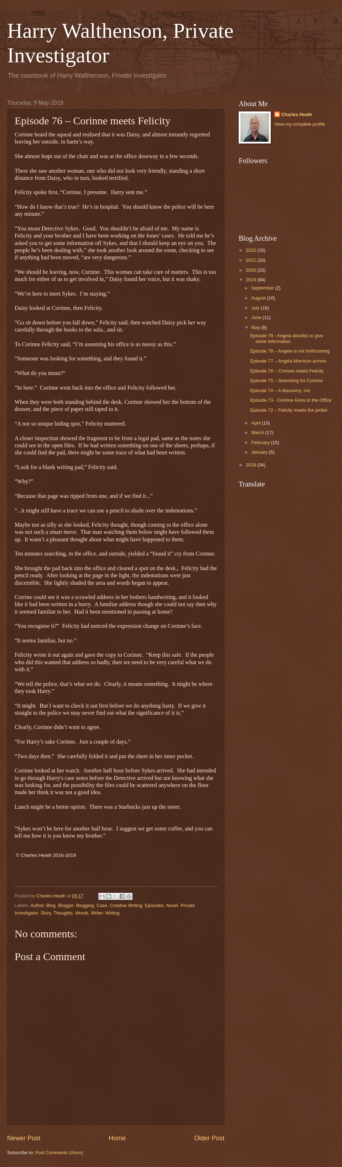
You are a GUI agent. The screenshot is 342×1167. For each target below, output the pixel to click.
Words (81, 913)
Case (102, 905)
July (255, 308)
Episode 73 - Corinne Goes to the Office (290, 400)
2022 (251, 250)
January (260, 452)
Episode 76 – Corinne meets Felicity (286, 371)
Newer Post (23, 1138)
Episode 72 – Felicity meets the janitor (289, 410)
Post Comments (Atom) (59, 1152)
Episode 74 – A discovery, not (280, 390)
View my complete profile (299, 124)
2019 (251, 279)
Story (46, 913)
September (263, 288)
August (259, 298)
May (256, 327)
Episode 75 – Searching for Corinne (286, 380)
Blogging (85, 905)
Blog (51, 905)
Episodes (154, 905)
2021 (251, 260)
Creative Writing (126, 905)
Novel (172, 905)
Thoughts (63, 913)
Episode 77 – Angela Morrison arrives (288, 361)
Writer (97, 913)
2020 (251, 270)
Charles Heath (296, 114)
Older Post (209, 1138)
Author (36, 905)
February (261, 442)
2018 (251, 465)
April (256, 423)
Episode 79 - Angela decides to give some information (286, 338)
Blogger (66, 905)
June (257, 317)
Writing (112, 913)
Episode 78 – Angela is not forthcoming (290, 351)
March (258, 432)
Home (117, 1138)
